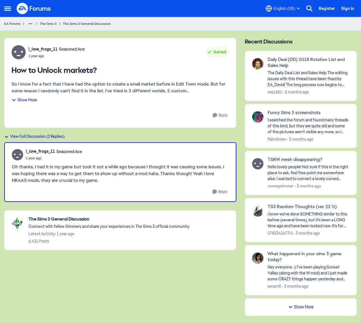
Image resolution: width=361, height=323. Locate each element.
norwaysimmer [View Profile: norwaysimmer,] (281, 186)
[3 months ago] (296, 92)
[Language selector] (283, 8)
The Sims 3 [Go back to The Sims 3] (48, 23)
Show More (24, 99)
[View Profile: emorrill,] (257, 258)
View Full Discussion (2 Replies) (34, 136)
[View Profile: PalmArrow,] (257, 117)
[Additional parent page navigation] (30, 24)
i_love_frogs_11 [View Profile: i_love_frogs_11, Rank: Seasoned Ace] (43, 49)
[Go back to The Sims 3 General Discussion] (109, 219)
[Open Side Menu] (7, 8)
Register (327, 8)
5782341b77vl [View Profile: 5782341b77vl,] (280, 233)
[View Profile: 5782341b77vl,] (257, 211)
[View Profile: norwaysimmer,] (257, 163)
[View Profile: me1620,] (257, 63)
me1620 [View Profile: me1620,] (275, 92)
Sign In (347, 8)
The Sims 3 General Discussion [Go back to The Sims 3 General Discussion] (87, 23)
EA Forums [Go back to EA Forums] (12, 23)
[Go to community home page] (34, 8)
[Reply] (220, 115)
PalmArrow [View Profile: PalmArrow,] (277, 138)
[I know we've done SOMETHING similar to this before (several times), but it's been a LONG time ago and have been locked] (308, 220)
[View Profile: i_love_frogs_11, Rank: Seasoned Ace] (19, 52)
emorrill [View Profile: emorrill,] (274, 286)
